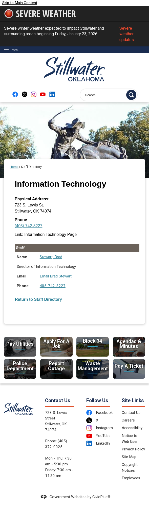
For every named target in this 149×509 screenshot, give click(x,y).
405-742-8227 (53, 286)
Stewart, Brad (51, 257)
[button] (131, 95)
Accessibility (132, 428)
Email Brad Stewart (56, 276)
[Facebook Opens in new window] (15, 94)
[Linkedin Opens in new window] (52, 94)
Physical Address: (32, 199)
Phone (21, 220)
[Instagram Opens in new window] (33, 94)
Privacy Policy (133, 449)
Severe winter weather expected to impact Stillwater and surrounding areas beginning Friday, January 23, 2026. (74, 34)
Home (14, 167)
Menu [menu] (15, 50)
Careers (128, 420)
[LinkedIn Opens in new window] (98, 443)
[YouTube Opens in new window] (43, 94)
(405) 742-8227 (28, 226)
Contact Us (131, 412)
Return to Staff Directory (38, 299)
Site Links (133, 400)
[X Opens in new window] (24, 94)
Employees (131, 478)
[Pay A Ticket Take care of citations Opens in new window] (129, 369)
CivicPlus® (101, 497)
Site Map (129, 456)
